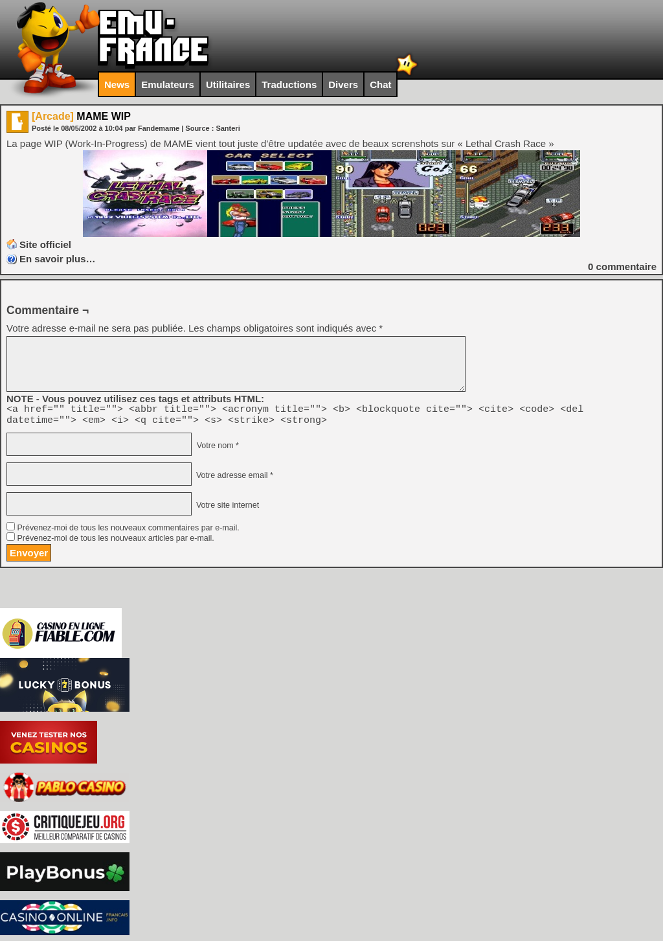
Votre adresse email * (233, 479)
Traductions (289, 84)
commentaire (622, 266)
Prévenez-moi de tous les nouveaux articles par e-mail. (115, 542)
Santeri (228, 128)
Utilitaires (228, 84)
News (116, 84)
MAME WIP (81, 116)
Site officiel (45, 244)
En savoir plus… (57, 258)
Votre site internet (226, 509)
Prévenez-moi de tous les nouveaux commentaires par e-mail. (128, 531)
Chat (380, 84)
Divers (343, 84)
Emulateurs (167, 84)
